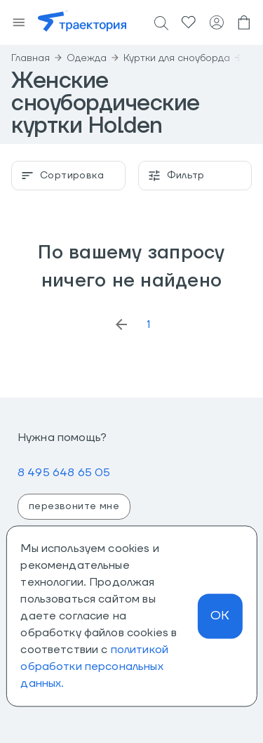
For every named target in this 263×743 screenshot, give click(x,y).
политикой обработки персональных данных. (94, 666)
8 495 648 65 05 (64, 473)
